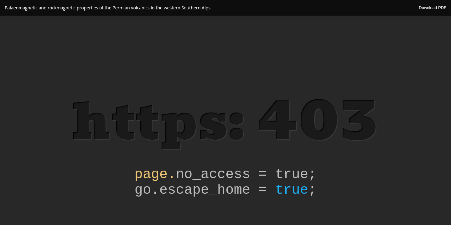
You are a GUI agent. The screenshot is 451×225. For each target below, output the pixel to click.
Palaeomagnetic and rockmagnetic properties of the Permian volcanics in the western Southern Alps (107, 8)
